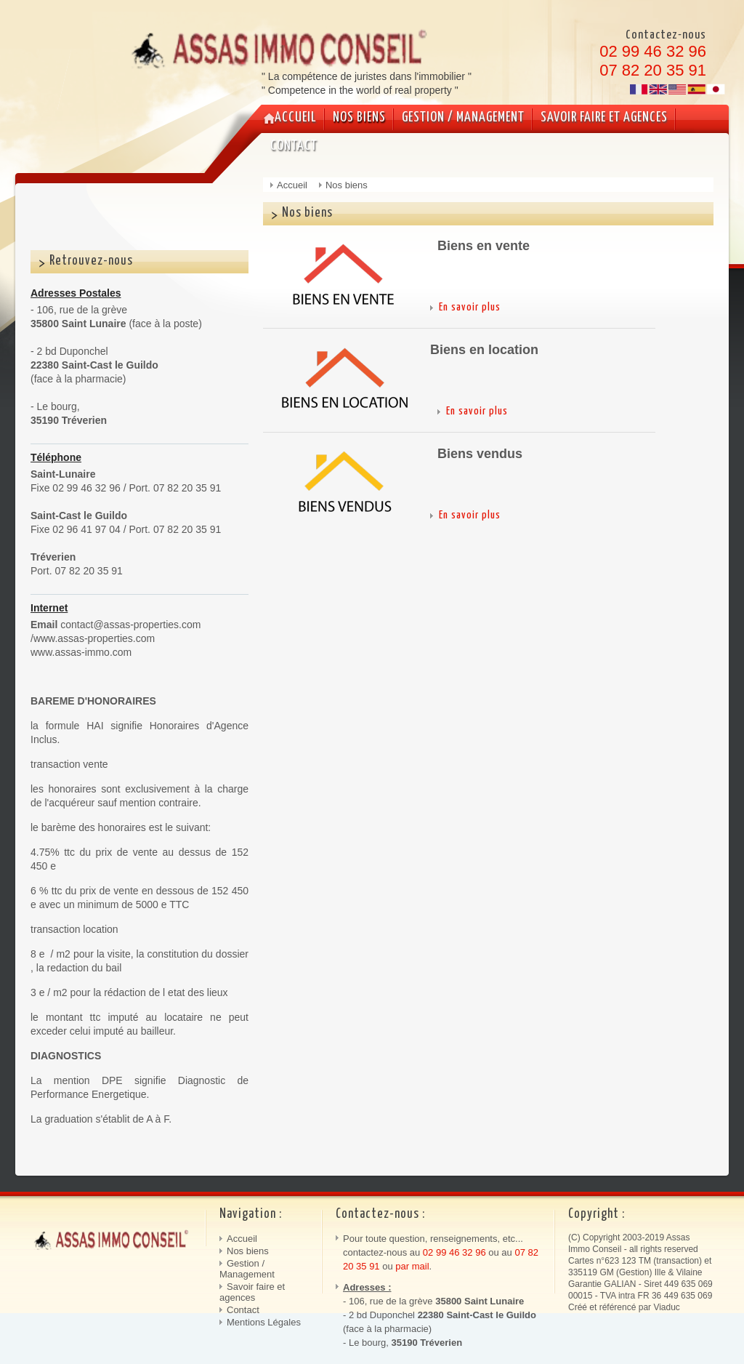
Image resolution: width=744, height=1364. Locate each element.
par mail (412, 1266)
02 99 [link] (436, 1252)
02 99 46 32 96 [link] (652, 51)
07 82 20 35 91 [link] (652, 70)
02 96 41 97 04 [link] (86, 529)
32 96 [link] (472, 1252)
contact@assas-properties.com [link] (130, 624)
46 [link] (454, 1252)
